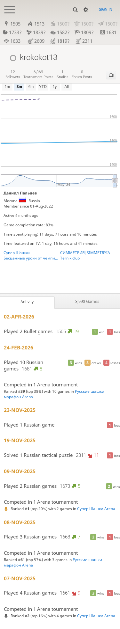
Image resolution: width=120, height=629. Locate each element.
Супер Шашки (17, 252)
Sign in (105, 9)
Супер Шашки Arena (96, 508)
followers (12, 74)
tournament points (38, 74)
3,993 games (87, 301)
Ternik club (70, 258)
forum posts (82, 74)
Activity (27, 301)
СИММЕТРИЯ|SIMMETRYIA (85, 252)
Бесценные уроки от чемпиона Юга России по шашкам (32, 258)
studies (62, 74)
